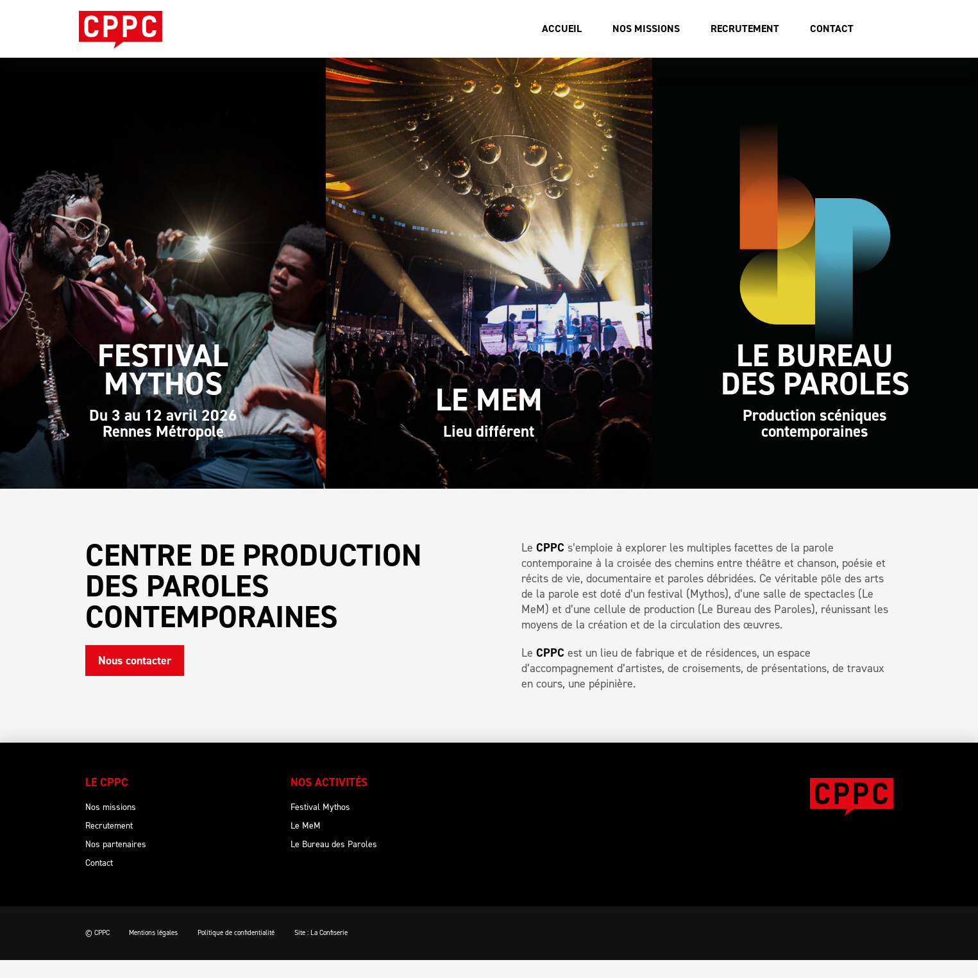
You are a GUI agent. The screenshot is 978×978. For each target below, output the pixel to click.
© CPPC (97, 951)
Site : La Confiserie (339, 951)
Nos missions (646, 28)
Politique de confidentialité (248, 951)
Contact (832, 28)
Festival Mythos (320, 825)
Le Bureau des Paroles (334, 862)
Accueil (562, 28)
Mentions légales (159, 951)
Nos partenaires (115, 862)
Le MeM (306, 844)
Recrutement (745, 28)
